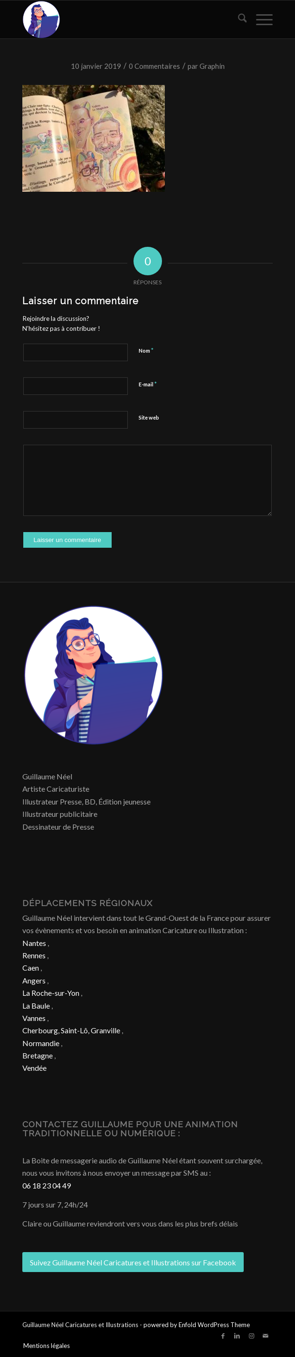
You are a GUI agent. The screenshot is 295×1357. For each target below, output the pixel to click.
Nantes (34, 942)
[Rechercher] (237, 19)
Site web (149, 417)
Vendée (34, 1067)
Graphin (212, 66)
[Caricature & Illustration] (122, 19)
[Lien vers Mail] (265, 1336)
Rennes (34, 955)
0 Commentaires (154, 66)
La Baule (36, 1005)
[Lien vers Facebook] (223, 1336)
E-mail (148, 384)
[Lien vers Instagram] (251, 1336)
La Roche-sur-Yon (50, 992)
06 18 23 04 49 (46, 1185)
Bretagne (37, 1055)
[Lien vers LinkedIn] (237, 1336)
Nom (146, 350)
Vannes (34, 1017)
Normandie (40, 1043)
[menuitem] (237, 19)
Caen (30, 967)
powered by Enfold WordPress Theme (196, 1325)
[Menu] (260, 19)
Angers (34, 980)
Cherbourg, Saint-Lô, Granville (71, 1030)
